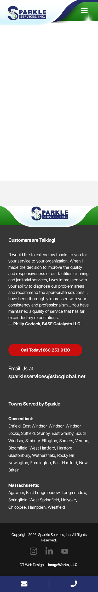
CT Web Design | (49, 564)
